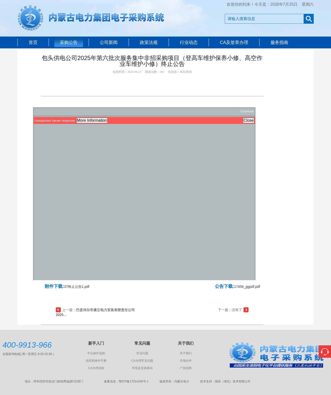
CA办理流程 (96, 368)
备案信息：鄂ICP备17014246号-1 (126, 381)
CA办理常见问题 (142, 360)
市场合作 (186, 360)
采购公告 (69, 42)
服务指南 (279, 42)
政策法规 (149, 42)
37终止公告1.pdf (76, 287)
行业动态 (189, 42)
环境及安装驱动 (142, 368)
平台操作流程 (96, 353)
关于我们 (186, 353)
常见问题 (142, 353)
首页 (33, 42)
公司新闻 (109, 42)
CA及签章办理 (234, 42)
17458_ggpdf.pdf (247, 287)
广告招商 (186, 368)
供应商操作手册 (96, 360)
